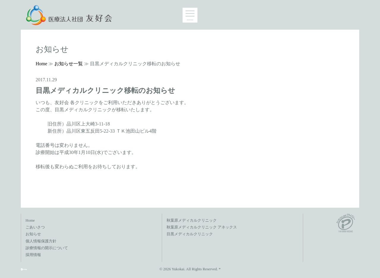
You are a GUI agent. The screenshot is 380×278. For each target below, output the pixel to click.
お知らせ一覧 (68, 63)
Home (41, 63)
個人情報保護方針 (41, 241)
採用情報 (33, 255)
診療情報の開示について (47, 248)
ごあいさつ (35, 227)
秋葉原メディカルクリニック (192, 220)
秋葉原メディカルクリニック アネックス (202, 227)
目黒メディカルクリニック (190, 234)
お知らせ (33, 234)
